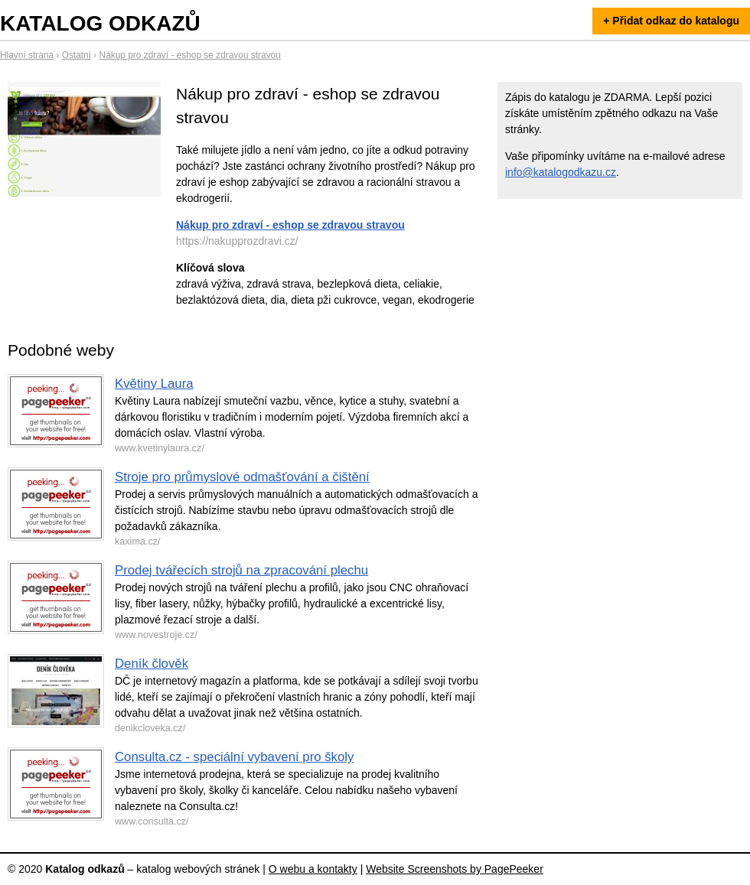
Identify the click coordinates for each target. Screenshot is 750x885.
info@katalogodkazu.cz (560, 172)
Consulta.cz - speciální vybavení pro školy (234, 757)
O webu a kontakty (313, 869)
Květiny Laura (154, 383)
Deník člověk (151, 663)
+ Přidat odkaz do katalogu (671, 21)
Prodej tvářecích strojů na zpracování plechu (241, 570)
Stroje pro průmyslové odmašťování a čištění (242, 477)
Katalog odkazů (100, 23)
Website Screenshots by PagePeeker (454, 869)
